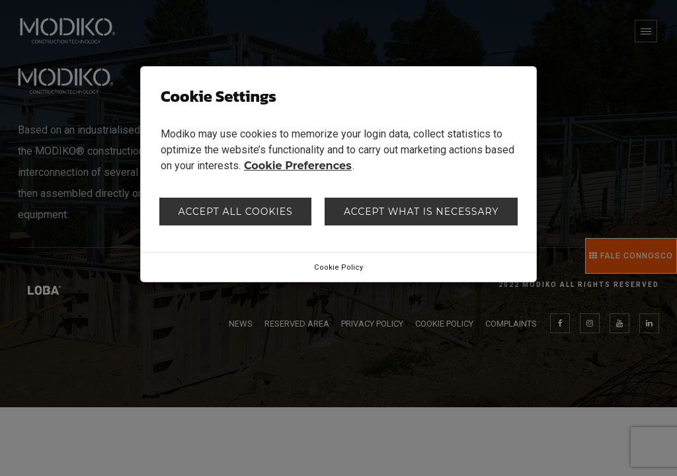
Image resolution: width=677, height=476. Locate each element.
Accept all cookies (236, 212)
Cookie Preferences (298, 165)
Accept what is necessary (421, 212)
